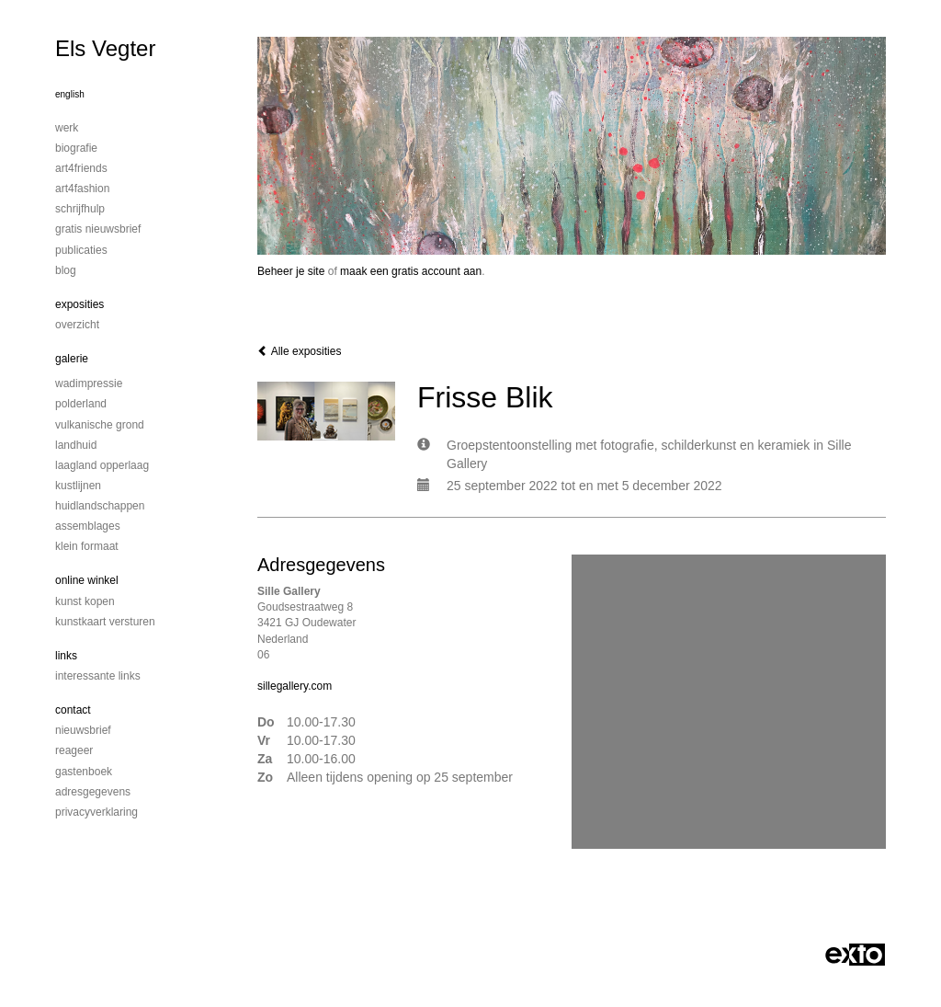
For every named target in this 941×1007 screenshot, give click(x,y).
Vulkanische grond (99, 424)
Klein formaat (87, 546)
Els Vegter (105, 48)
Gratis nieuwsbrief (98, 229)
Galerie (71, 358)
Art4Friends (81, 168)
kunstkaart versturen (105, 621)
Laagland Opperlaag (102, 465)
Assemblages (87, 526)
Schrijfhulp (80, 208)
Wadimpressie (88, 383)
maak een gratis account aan (411, 271)
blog (65, 270)
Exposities (79, 304)
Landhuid (75, 445)
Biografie (76, 148)
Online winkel (87, 580)
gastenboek (83, 771)
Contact (73, 710)
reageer (74, 750)
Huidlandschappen (99, 505)
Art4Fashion (82, 188)
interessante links (98, 675)
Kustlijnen (78, 485)
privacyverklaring (96, 812)
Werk (66, 127)
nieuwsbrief (83, 730)
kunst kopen (85, 601)
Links (66, 655)
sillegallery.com (294, 686)
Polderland (81, 403)
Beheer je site (290, 271)
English (70, 94)
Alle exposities (299, 351)
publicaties (81, 250)
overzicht (77, 324)
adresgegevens (92, 791)
